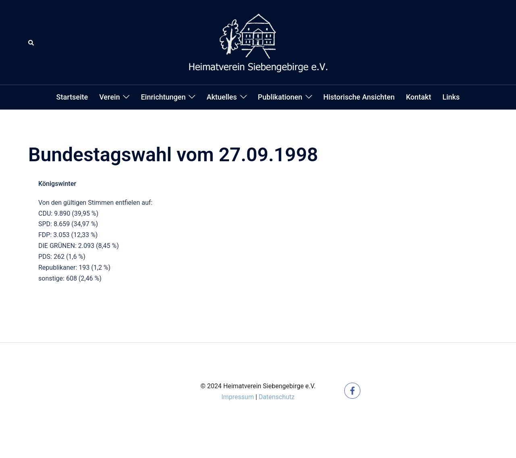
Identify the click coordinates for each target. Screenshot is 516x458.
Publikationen (280, 97)
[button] (31, 42)
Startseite (72, 97)
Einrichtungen (163, 97)
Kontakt (418, 97)
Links (451, 97)
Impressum (237, 397)
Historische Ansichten (359, 97)
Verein (109, 97)
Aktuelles (221, 97)
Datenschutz (277, 397)
